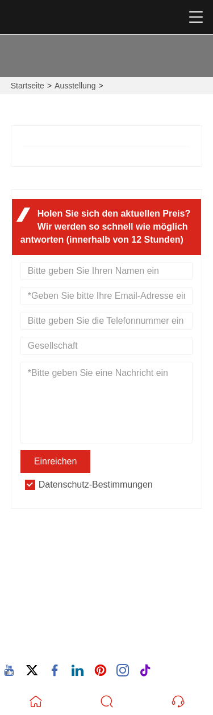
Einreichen (55, 461)
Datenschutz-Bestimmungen (96, 484)
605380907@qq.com (69, 610)
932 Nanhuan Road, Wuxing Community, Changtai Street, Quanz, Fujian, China (109, 567)
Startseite (27, 85)
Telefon (53, 632)
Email (44, 596)
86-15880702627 (61, 645)
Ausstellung (75, 85)
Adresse (54, 547)
